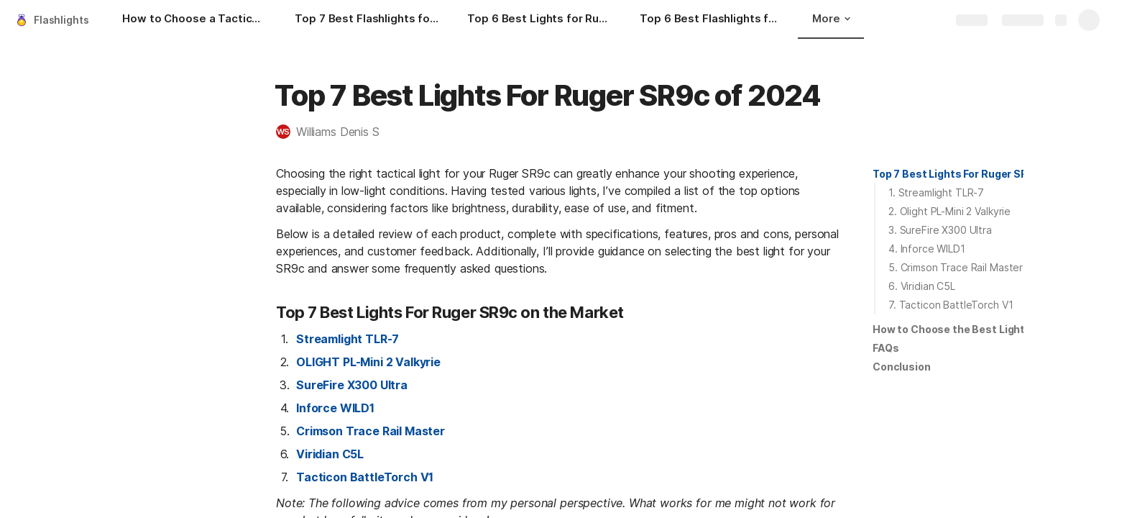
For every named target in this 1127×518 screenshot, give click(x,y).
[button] (335, 132)
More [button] (831, 18)
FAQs (885, 348)
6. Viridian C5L (921, 286)
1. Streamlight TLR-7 (936, 192)
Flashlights (61, 20)
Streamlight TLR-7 (347, 339)
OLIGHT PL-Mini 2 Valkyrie (368, 362)
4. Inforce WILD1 (926, 248)
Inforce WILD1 (335, 408)
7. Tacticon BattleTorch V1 (950, 305)
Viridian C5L (330, 454)
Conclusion (902, 366)
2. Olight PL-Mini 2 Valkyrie (949, 211)
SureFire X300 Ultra (352, 385)
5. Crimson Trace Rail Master (955, 267)
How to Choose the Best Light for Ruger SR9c (989, 329)
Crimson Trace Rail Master (370, 431)
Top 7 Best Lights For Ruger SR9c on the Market (994, 174)
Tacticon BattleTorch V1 (364, 477)
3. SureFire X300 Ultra (940, 230)
